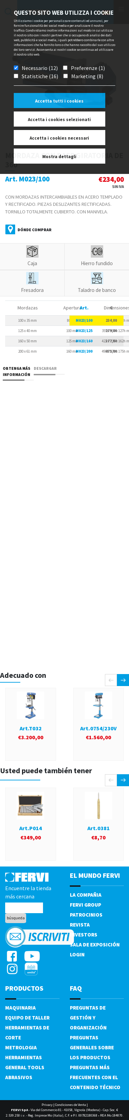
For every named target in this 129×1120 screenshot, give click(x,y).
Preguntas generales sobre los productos (92, 1047)
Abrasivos (18, 1077)
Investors (83, 934)
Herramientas (23, 1057)
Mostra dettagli (59, 157)
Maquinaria (20, 1007)
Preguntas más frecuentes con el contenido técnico (95, 1077)
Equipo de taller (27, 1017)
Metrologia (21, 1047)
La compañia (85, 895)
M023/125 (84, 330)
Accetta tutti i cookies (59, 101)
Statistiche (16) (40, 76)
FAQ (76, 988)
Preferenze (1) (88, 67)
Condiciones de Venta (70, 1105)
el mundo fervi (95, 875)
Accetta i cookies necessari (59, 138)
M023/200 (84, 351)
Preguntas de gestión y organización (88, 1017)
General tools (24, 1067)
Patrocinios (86, 914)
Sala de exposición (95, 944)
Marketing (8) (87, 76)
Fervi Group (85, 904)
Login (77, 954)
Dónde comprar (35, 229)
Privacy (47, 1105)
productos (24, 988)
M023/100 (84, 320)
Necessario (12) (40, 67)
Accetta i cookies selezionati (59, 119)
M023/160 (84, 341)
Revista (80, 924)
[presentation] (111, 680)
